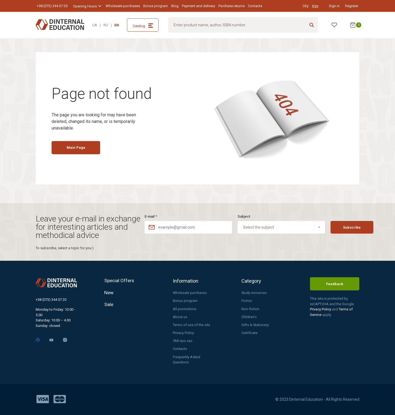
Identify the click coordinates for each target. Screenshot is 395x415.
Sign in (334, 6)
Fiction (246, 300)
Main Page (78, 150)
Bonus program (155, 6)
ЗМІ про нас (183, 340)
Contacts (255, 6)
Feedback (334, 283)
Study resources (254, 292)
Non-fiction (250, 308)
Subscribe (336, 227)
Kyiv (315, 6)
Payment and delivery (198, 6)
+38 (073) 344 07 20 (52, 6)
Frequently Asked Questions (187, 359)
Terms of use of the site (191, 324)
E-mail (151, 215)
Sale (109, 306)
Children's (248, 316)
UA (94, 25)
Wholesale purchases (123, 6)
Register (351, 6)
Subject (235, 215)
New (109, 293)
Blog (175, 6)
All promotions (184, 308)
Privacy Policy (183, 332)
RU (105, 25)
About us (180, 316)
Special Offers (120, 280)
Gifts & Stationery (255, 324)
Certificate (249, 332)
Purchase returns (231, 6)
